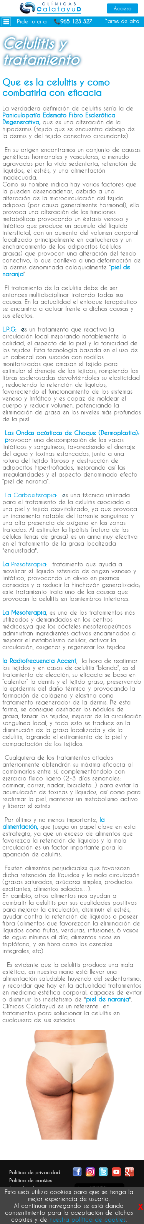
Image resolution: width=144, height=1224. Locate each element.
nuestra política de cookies (88, 1219)
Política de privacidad (34, 1172)
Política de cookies (30, 1180)
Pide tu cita (32, 21)
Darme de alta (121, 21)
